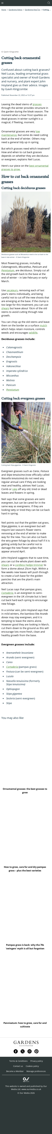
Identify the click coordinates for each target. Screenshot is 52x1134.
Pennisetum (12, 389)
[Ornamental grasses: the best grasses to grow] (26, 753)
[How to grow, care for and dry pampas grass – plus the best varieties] (26, 831)
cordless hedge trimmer (29, 565)
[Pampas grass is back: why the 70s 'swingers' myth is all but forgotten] (26, 909)
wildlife (33, 332)
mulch (43, 325)
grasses (37, 104)
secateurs (12, 290)
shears (5, 308)
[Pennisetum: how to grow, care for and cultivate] (26, 987)
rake (14, 489)
